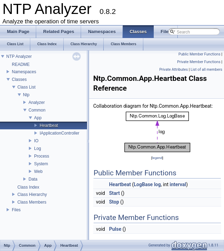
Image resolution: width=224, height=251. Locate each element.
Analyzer (37, 102)
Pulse (115, 229)
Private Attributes (173, 69)
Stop (114, 202)
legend (157, 158)
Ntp (26, 94)
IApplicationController (59, 133)
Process (41, 156)
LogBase (143, 184)
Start (114, 193)
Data (33, 179)
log (157, 184)
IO (36, 140)
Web (38, 171)
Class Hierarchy (32, 194)
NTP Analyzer (19, 56)
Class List (26, 87)
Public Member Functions (199, 54)
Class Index (28, 187)
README (21, 64)
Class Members (31, 202)
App (37, 117)
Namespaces (24, 71)
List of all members (206, 69)
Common (37, 110)
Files (16, 209)
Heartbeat (49, 125)
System (41, 163)
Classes (19, 79)
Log (37, 148)
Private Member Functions (198, 62)
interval (178, 184)
